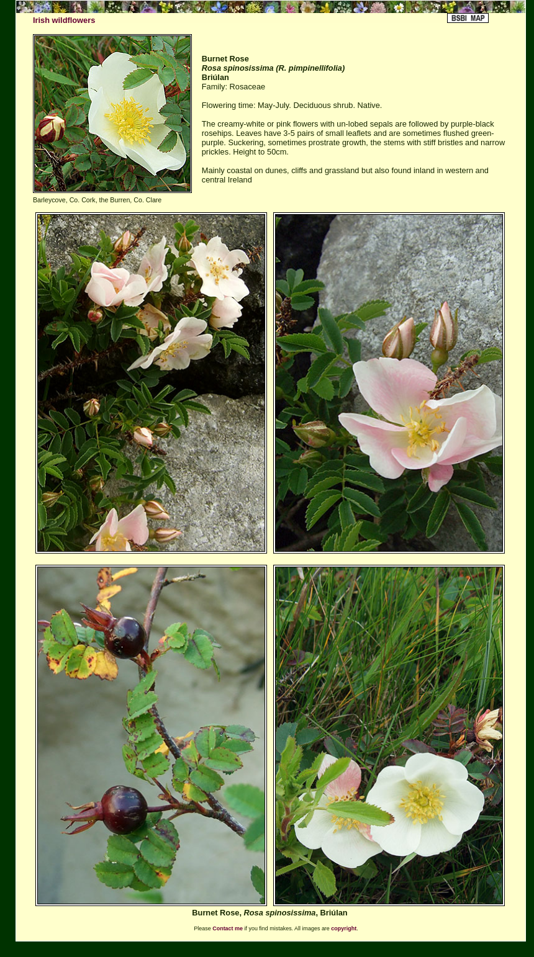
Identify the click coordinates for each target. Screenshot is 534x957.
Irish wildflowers (64, 20)
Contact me (227, 928)
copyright (343, 928)
